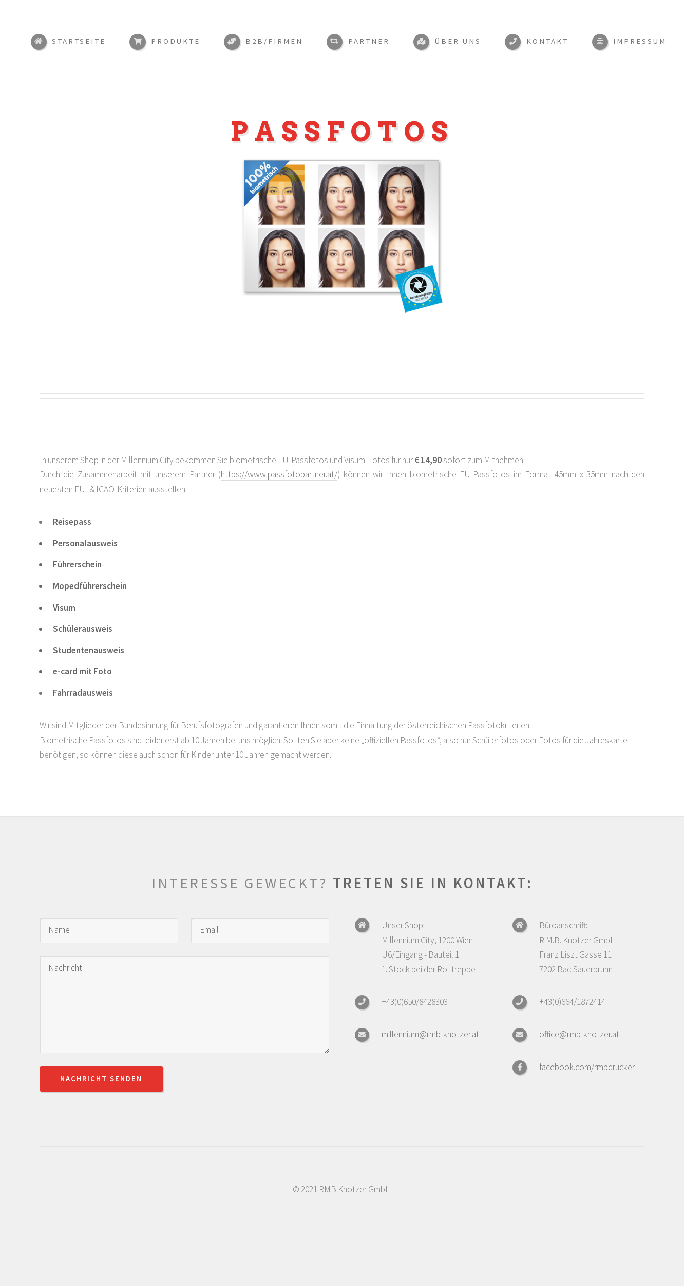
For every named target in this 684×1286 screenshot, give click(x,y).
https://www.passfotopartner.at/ (279, 474)
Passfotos (342, 132)
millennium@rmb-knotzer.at (430, 1034)
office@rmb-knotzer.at (579, 1034)
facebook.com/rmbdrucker (587, 1067)
